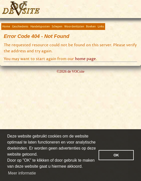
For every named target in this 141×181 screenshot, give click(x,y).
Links (101, 26)
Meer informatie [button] (22, 173)
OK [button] (116, 155)
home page (85, 59)
